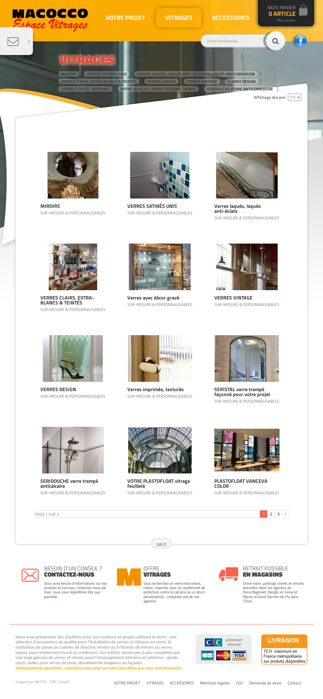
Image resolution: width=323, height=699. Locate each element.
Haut (161, 544)
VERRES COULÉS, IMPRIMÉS (85, 89)
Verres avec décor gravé (153, 297)
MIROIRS (68, 74)
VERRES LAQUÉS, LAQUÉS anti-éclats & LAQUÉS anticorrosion (196, 74)
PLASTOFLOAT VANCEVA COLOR (240, 483)
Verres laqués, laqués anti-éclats (237, 208)
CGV (239, 683)
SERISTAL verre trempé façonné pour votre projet (242, 392)
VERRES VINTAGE (201, 81)
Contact (294, 683)
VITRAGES (155, 683)
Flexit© (64, 682)
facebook (300, 40)
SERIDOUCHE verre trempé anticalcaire (69, 483)
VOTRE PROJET (127, 683)
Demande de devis (265, 683)
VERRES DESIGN (241, 81)
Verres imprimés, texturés (155, 389)
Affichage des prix (269, 97)
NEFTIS (40, 682)
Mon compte (286, 20)
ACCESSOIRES (182, 683)
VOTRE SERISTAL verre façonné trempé (158, 89)
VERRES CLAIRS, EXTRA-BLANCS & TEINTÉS (99, 81)
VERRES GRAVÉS (161, 81)
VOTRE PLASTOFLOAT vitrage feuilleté (158, 483)
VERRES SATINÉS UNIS (107, 74)
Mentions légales (215, 683)
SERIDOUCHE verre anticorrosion (240, 89)
